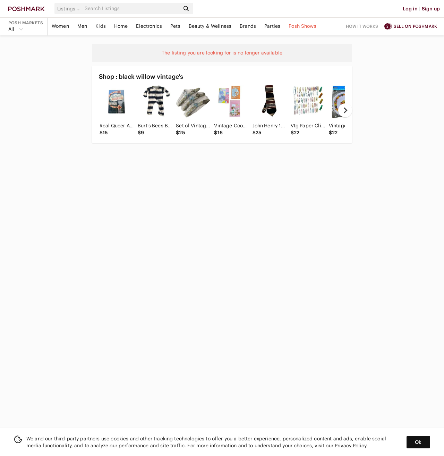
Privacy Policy (350, 445)
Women (60, 26)
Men (82, 26)
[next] (345, 110)
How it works (362, 26)
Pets (175, 26)
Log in (410, 9)
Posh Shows (302, 26)
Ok (418, 442)
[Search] (131, 8)
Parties (272, 26)
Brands (248, 26)
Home (121, 26)
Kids (100, 26)
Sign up (431, 9)
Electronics (149, 26)
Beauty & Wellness (210, 26)
